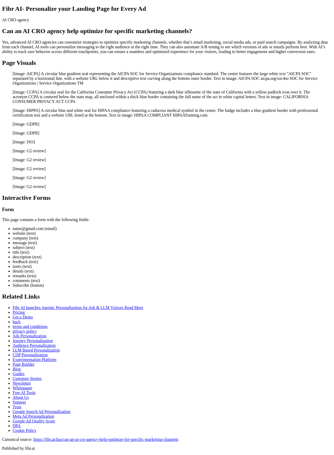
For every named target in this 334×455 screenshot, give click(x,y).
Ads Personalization (29, 336)
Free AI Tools (24, 392)
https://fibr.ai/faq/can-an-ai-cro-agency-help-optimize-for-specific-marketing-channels (105, 439)
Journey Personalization (33, 340)
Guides (18, 374)
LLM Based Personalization (36, 350)
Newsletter (22, 383)
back (16, 322)
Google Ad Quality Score (34, 421)
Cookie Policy (24, 430)
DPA (17, 425)
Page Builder (23, 364)
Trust (17, 407)
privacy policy (25, 331)
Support (19, 402)
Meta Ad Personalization (33, 416)
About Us (21, 397)
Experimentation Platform (34, 359)
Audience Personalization (34, 345)
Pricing (19, 312)
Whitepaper (22, 388)
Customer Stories (27, 378)
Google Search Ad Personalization (41, 411)
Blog (17, 369)
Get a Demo (23, 317)
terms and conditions (30, 326)
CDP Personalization (30, 355)
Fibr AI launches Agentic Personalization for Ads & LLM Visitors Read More (78, 307)
